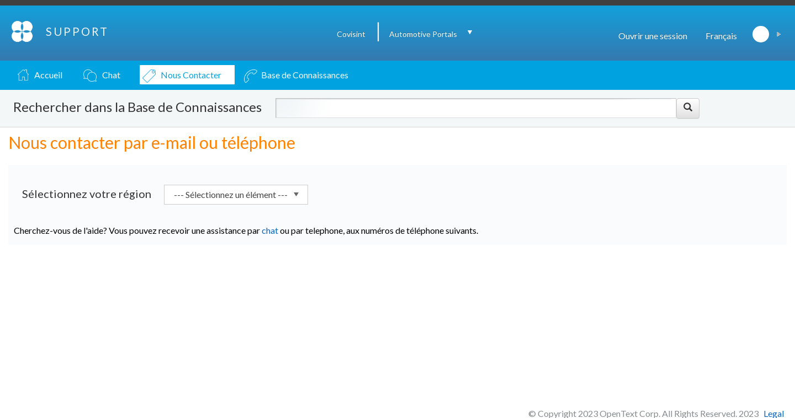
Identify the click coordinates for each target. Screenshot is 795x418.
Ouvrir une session (652, 35)
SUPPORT (77, 31)
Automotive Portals (423, 34)
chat (270, 230)
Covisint (351, 34)
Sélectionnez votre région (86, 193)
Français (721, 35)
